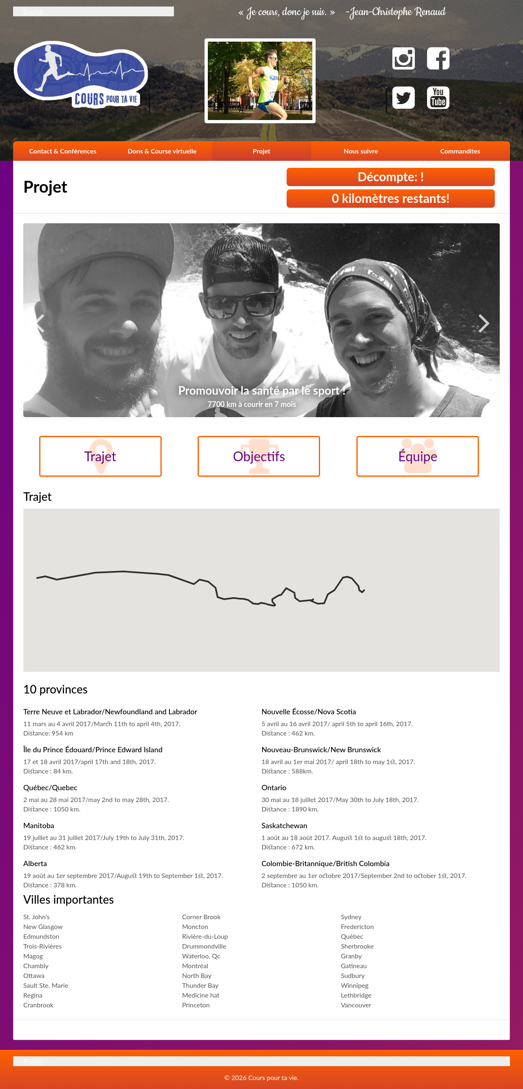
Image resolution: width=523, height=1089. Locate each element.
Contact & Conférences (62, 151)
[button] (37, 570)
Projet (261, 151)
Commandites (460, 151)
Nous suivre (361, 151)
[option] (261, 325)
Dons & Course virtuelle (162, 151)
